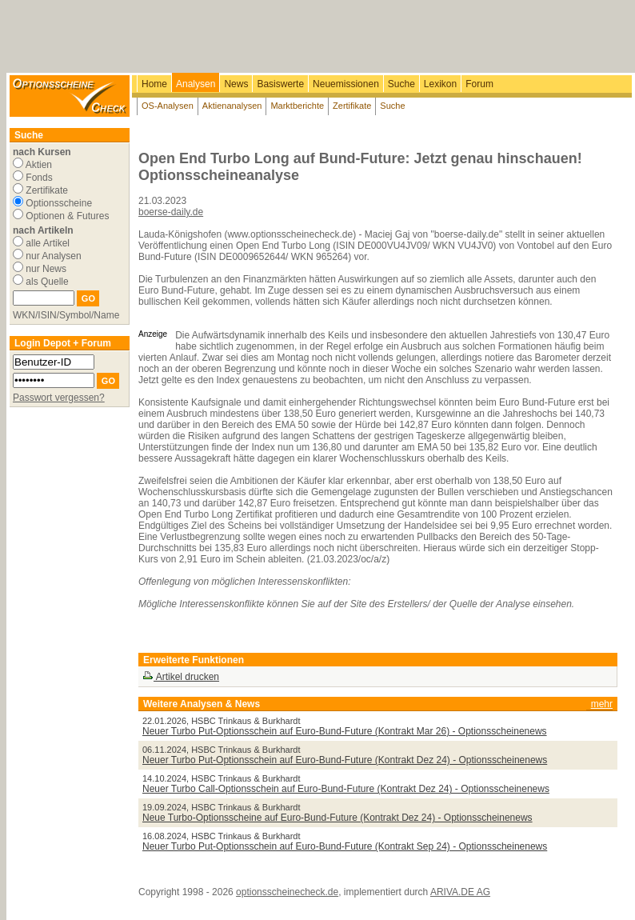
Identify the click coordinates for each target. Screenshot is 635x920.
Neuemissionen (346, 84)
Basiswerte (280, 84)
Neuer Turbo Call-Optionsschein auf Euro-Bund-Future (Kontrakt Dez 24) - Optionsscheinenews (345, 788)
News (236, 84)
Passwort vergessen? (59, 397)
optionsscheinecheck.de (287, 892)
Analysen (195, 84)
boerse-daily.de (170, 212)
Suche (401, 84)
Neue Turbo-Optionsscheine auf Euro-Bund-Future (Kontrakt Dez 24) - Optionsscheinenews (337, 817)
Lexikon (440, 84)
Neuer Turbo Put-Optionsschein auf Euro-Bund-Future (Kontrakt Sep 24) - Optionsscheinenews (344, 846)
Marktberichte (297, 105)
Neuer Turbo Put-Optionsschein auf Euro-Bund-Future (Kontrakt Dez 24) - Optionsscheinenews (344, 760)
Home (154, 84)
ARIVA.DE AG (460, 892)
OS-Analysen (168, 105)
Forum (479, 84)
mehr (602, 704)
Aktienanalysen (232, 105)
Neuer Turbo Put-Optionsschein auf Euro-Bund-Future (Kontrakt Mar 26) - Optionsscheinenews (344, 731)
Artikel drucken (180, 676)
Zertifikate (352, 105)
